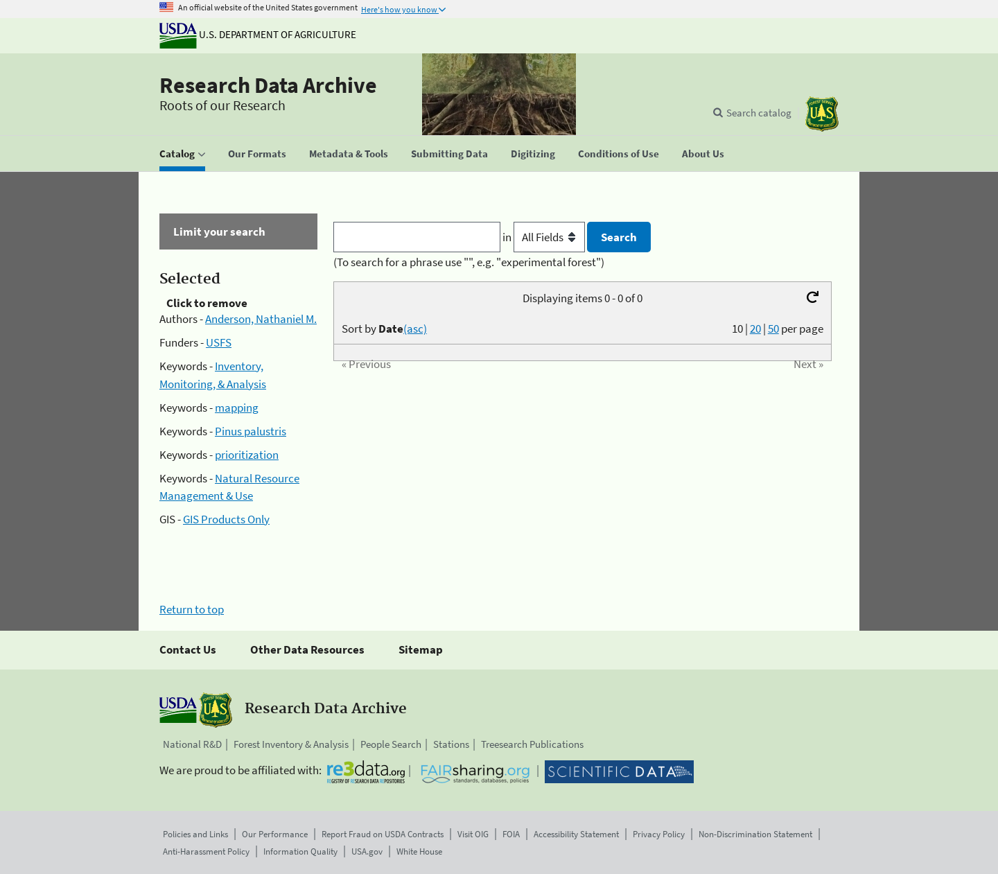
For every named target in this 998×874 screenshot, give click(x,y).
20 (755, 328)
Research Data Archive (268, 85)
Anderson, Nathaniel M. (261, 318)
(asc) (415, 328)
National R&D (192, 744)
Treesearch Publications (532, 744)
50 (773, 328)
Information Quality (300, 851)
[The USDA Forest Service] (822, 114)
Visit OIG (473, 834)
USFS (218, 342)
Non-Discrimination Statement (755, 834)
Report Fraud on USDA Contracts (383, 834)
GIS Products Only (226, 519)
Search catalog (758, 112)
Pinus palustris (250, 431)
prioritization (247, 454)
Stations (451, 744)
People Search (390, 744)
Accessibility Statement (576, 834)
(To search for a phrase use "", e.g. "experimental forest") (468, 262)
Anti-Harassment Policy (206, 851)
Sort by (384, 328)
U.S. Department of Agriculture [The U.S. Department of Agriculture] (257, 34)
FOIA (511, 834)
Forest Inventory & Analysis (291, 744)
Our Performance (275, 834)
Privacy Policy (659, 834)
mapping (237, 407)
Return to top (191, 609)
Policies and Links (195, 834)
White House (419, 851)
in (545, 237)
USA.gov (367, 851)
